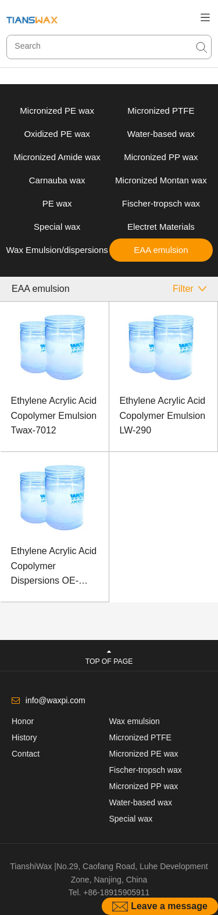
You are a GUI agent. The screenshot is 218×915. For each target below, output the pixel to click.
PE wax (57, 203)
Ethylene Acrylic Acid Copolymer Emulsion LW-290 (163, 415)
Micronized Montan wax (161, 180)
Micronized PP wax (161, 157)
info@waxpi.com (55, 700)
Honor (23, 721)
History (24, 737)
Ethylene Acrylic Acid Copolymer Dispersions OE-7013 (54, 567)
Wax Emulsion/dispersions (57, 250)
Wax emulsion (134, 721)
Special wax (57, 227)
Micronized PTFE (160, 110)
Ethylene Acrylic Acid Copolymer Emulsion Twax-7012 (54, 415)
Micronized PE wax (57, 110)
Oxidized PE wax (57, 134)
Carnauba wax (57, 180)
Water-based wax (161, 134)
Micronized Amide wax (57, 157)
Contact (26, 753)
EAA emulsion (161, 250)
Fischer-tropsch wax (161, 203)
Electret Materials (161, 227)
